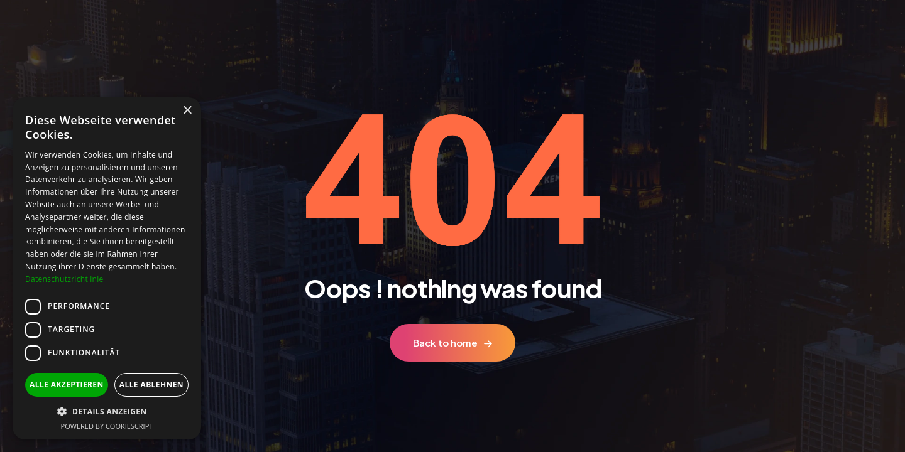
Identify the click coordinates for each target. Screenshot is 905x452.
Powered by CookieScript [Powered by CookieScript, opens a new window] (107, 426)
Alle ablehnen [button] (151, 384)
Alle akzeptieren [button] (67, 384)
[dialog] (107, 268)
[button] (107, 411)
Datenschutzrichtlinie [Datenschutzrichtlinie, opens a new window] (64, 279)
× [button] (187, 111)
